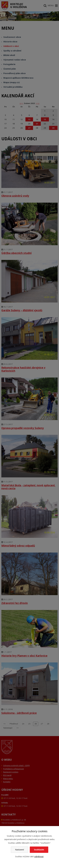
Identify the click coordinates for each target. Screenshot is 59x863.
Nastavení (19, 849)
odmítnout (39, 856)
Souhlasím (39, 849)
